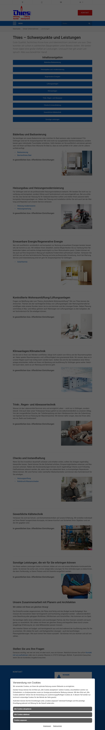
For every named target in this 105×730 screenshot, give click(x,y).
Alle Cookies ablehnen (22, 714)
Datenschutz (57, 726)
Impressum (47, 726)
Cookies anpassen (20, 720)
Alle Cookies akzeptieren (22, 709)
